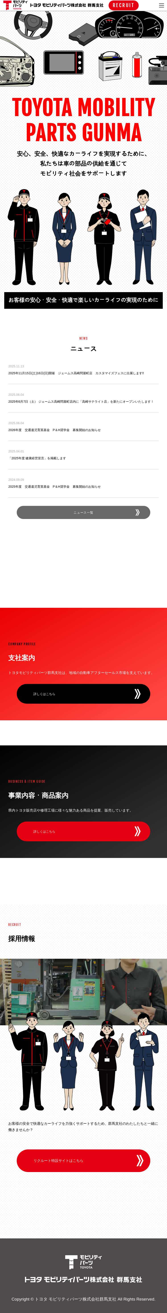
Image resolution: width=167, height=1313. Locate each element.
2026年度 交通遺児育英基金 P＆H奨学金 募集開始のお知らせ (54, 430)
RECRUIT (124, 5)
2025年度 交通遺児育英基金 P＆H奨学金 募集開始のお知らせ (54, 486)
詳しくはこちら (44, 694)
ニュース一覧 (83, 512)
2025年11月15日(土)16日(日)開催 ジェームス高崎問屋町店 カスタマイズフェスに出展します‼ (76, 373)
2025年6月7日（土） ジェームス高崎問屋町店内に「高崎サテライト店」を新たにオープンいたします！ (81, 401)
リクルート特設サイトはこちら (58, 1160)
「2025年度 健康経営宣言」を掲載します (37, 458)
